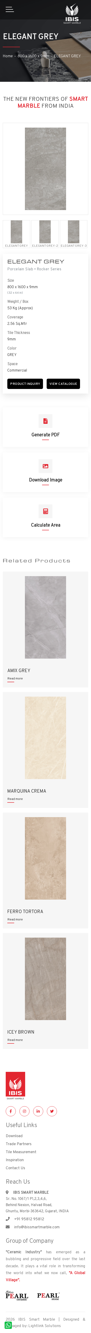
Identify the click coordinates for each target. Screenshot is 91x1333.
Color (11, 348)
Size (10, 280)
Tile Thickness (18, 332)
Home (8, 55)
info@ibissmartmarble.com (33, 1226)
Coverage (15, 317)
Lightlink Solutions (44, 1325)
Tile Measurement (21, 1151)
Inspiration (15, 1159)
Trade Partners (19, 1143)
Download (14, 1135)
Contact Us (15, 1167)
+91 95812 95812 (25, 1218)
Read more (15, 678)
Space (12, 363)
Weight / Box (17, 301)
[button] (25, 384)
